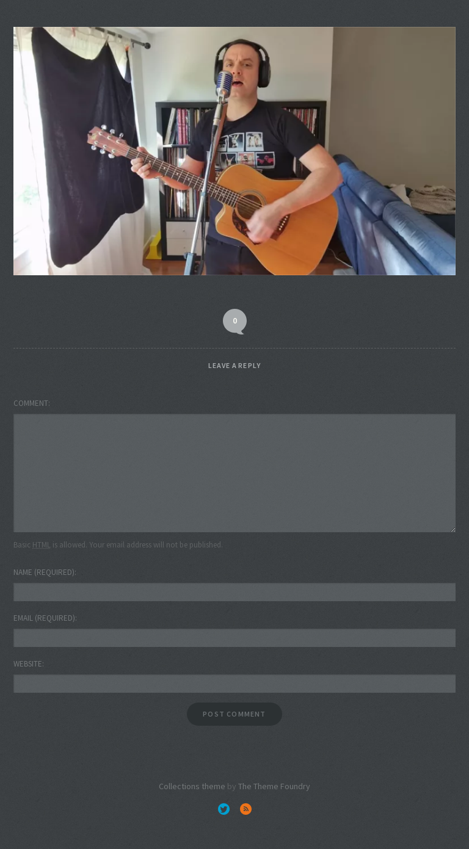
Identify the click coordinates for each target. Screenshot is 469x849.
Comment (30, 403)
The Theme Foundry (274, 786)
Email (44, 618)
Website (27, 664)
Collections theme (192, 786)
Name (44, 572)
